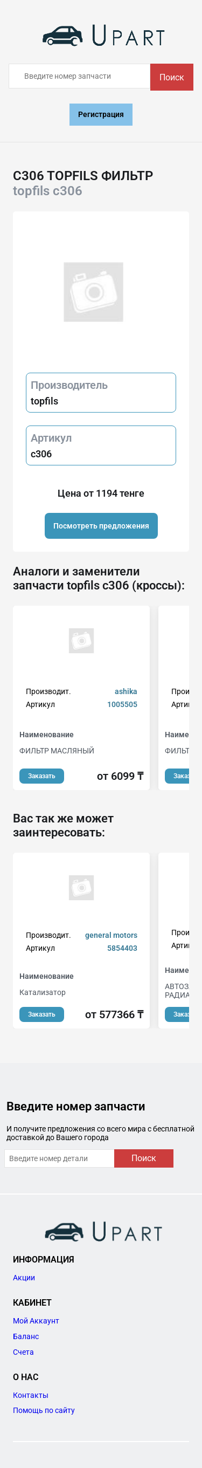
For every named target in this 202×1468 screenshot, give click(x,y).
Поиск (171, 77)
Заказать (41, 776)
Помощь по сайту (44, 1410)
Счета (23, 1352)
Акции (24, 1277)
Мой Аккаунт (36, 1320)
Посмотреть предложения (101, 526)
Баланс (26, 1336)
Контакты (30, 1395)
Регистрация (101, 114)
